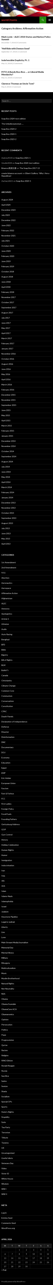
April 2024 (5, 205)
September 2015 (8, 405)
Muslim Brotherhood (10, 978)
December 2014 (8, 441)
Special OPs (6, 1101)
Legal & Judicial (8, 922)
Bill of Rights (6, 660)
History (4, 840)
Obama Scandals (8, 1004)
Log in (4, 1213)
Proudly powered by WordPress (13, 1281)
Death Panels (7, 716)
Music (4, 973)
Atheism (5, 624)
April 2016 (5, 379)
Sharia (4, 1091)
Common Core (7, 691)
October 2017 (7, 302)
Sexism (4, 1086)
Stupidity (5, 1117)
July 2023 (5, 215)
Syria (3, 1122)
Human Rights (7, 850)
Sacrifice (5, 1076)
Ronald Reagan (8, 1065)
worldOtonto (9, 20)
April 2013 (5, 544)
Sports (4, 1107)
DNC (3, 742)
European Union (8, 783)
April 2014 (5, 482)
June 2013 (6, 533)
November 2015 (8, 400)
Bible (3, 649)
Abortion (5, 578)
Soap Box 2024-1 (8, 134)
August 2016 (7, 364)
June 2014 (6, 472)
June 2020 (6, 251)
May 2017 (5, 328)
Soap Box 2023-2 (8, 139)
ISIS (3, 886)
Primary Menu (49, 20)
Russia (4, 1071)
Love (3, 937)
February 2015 (7, 431)
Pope (3, 1035)
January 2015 (7, 436)
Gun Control (6, 834)
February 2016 (7, 389)
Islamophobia (7, 901)
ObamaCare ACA (9, 1009)
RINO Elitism (7, 1060)
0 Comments (21, 43)
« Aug (3, 1270)
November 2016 (8, 353)
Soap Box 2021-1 (23, 158)
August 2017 (7, 312)
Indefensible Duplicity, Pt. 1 (15, 60)
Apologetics (6, 614)
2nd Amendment (8, 567)
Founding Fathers (9, 819)
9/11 (3, 572)
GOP (3, 829)
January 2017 (7, 348)
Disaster (5, 732)
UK (2, 1148)
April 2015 (5, 420)
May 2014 (5, 477)
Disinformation (7, 737)
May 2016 (5, 374)
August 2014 (7, 461)
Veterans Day (7, 1163)
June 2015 (6, 410)
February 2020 (7, 256)
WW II (4, 1194)
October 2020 (7, 246)
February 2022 (7, 230)
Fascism (4, 788)
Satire (4, 1081)
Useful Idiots (7, 1158)
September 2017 (8, 307)
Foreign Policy (7, 809)
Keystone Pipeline (9, 917)
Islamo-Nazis (7, 896)
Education (5, 762)
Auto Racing (6, 634)
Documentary (7, 747)
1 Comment (22, 52)
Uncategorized (7, 1153)
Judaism (4, 911)
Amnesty (5, 608)
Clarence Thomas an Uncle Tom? (17, 83)
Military (4, 958)
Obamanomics (7, 1014)
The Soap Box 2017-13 (30, 168)
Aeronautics (6, 583)
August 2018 (7, 276)
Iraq (3, 875)
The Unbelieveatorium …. (12, 124)
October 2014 (7, 451)
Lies (3, 932)
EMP (3, 773)
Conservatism (7, 701)
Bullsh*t (4, 670)
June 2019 (6, 261)
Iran (3, 870)
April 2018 (5, 287)
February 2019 (7, 266)
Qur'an (4, 1045)
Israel (3, 906)
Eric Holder (6, 778)
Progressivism (7, 1040)
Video (4, 1168)
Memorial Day (7, 947)
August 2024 (7, 199)
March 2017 (6, 338)
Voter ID (5, 1173)
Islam (3, 891)
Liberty (4, 927)
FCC (3, 798)
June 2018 (6, 282)
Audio (4, 629)
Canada (4, 675)
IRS (3, 881)
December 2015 (8, 395)
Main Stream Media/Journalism (14, 942)
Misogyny (5, 963)
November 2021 (8, 235)
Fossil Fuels (6, 814)
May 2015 (5, 415)
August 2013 (7, 523)
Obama (4, 999)
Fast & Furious (7, 793)
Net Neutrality (7, 988)
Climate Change (8, 685)
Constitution (7, 706)
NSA (3, 994)
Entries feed (6, 1218)
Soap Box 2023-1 (23, 181)
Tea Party (5, 1127)
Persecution (6, 1024)
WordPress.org (8, 1228)
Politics (4, 1030)
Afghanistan (6, 598)
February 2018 (7, 292)
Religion (4, 1055)
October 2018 (7, 271)
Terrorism (5, 1132)
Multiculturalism (8, 968)
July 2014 (5, 466)
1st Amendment (8, 562)
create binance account (11, 173)
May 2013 (5, 538)
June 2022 (6, 225)
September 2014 (8, 456)
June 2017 (6, 323)
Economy (5, 757)
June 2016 (6, 369)
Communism (6, 696)
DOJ (3, 752)
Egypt (4, 768)
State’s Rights (7, 1112)
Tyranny (5, 1142)
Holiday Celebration (10, 845)
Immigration (6, 860)
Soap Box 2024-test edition (13, 118)
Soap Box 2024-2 (8, 129)
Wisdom (5, 1184)
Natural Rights (7, 983)
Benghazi (5, 639)
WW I (4, 1189)
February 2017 (7, 343)
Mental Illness (7, 952)
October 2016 (7, 359)
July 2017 (5, 318)
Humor (4, 855)
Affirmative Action (9, 593)
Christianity (6, 680)
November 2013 (8, 508)
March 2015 (6, 425)
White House (7, 1178)
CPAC (4, 711)
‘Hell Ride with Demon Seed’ (15, 48)
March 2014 (6, 487)
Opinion (4, 1019)
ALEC (3, 603)
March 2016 (6, 384)
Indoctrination (7, 865)
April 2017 (5, 333)
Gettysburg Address (10, 824)
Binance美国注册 (8, 168)
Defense (5, 727)
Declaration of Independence (14, 721)
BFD (3, 644)
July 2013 (5, 528)
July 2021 (5, 241)
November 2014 (8, 446)
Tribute (4, 1137)
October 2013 (7, 513)
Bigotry (4, 655)
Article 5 (5, 619)
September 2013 (8, 518)
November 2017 (8, 297)
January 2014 (7, 497)
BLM (3, 665)
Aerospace (6, 588)
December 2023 (8, 210)
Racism (4, 1050)
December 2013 (8, 502)
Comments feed (8, 1223)
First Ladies (6, 804)
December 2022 (8, 220)
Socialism (5, 1096)
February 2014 (7, 492)
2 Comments (18, 63)
